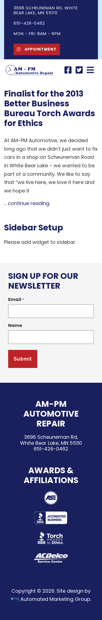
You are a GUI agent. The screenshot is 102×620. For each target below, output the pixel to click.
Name (15, 325)
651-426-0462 (51, 448)
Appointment (35, 49)
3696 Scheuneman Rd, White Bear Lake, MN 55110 (46, 10)
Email (16, 299)
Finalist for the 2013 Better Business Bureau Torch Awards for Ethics (49, 108)
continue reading (28, 203)
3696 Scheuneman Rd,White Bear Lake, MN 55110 (51, 440)
